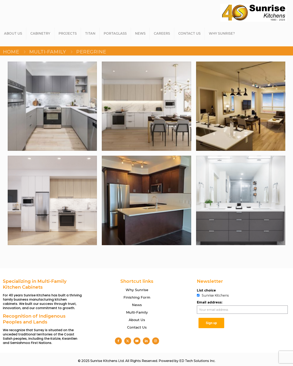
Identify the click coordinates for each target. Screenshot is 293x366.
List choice (206, 290)
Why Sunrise (137, 290)
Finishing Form (136, 297)
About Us (137, 320)
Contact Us (137, 327)
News (137, 305)
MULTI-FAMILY (47, 52)
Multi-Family (137, 312)
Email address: (209, 302)
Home (11, 52)
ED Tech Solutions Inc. (197, 361)
